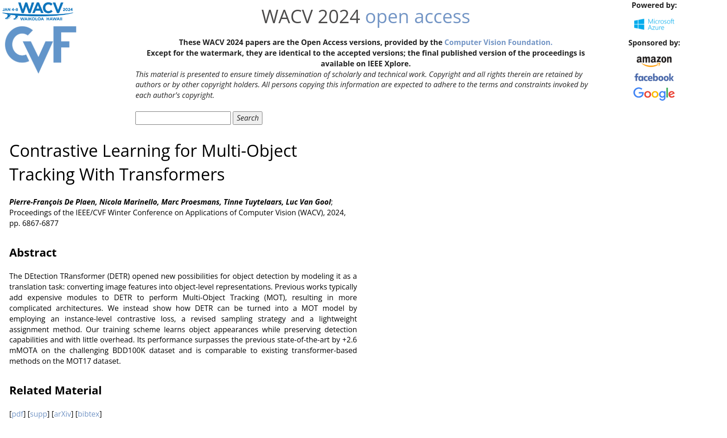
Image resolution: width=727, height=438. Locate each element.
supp (38, 414)
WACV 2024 (310, 16)
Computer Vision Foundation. (499, 42)
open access (417, 16)
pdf (17, 414)
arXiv (62, 414)
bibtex (89, 414)
